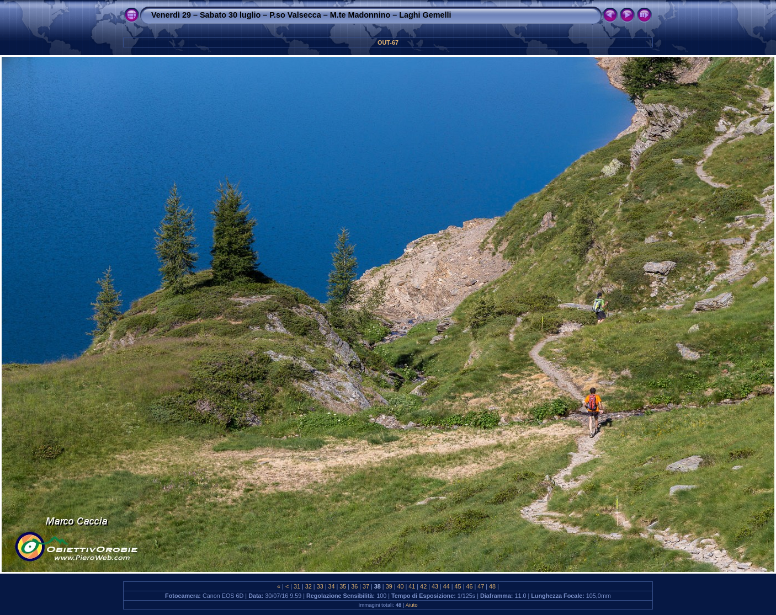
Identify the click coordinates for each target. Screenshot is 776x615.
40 (400, 586)
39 (389, 586)
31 (297, 586)
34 (332, 586)
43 (435, 586)
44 (446, 586)
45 (458, 586)
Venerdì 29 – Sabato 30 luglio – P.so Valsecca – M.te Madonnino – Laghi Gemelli (301, 14)
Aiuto (412, 605)
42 (423, 586)
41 (412, 586)
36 (354, 586)
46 (469, 586)
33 (320, 586)
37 (366, 586)
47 (481, 586)
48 (492, 586)
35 (343, 586)
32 (308, 586)
